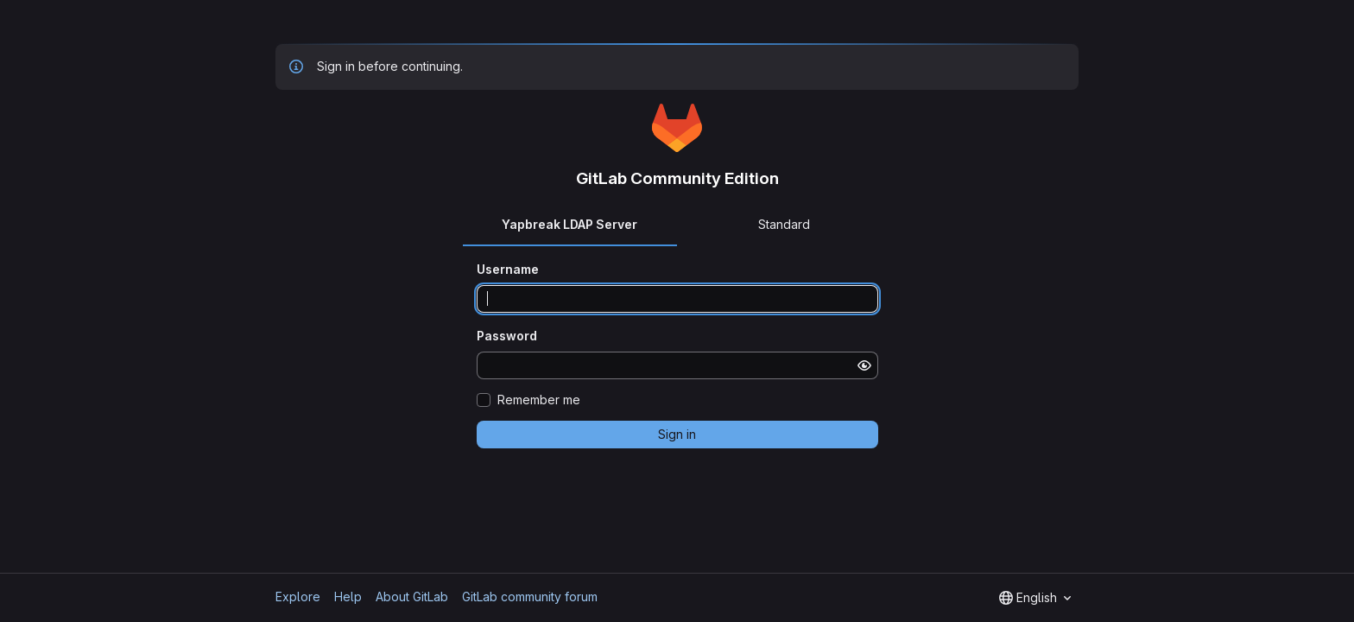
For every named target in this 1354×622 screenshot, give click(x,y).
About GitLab (412, 596)
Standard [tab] (784, 224)
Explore (297, 596)
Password (507, 335)
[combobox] (1035, 597)
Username (508, 269)
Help (348, 596)
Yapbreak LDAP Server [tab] (569, 224)
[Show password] (864, 365)
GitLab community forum (530, 596)
